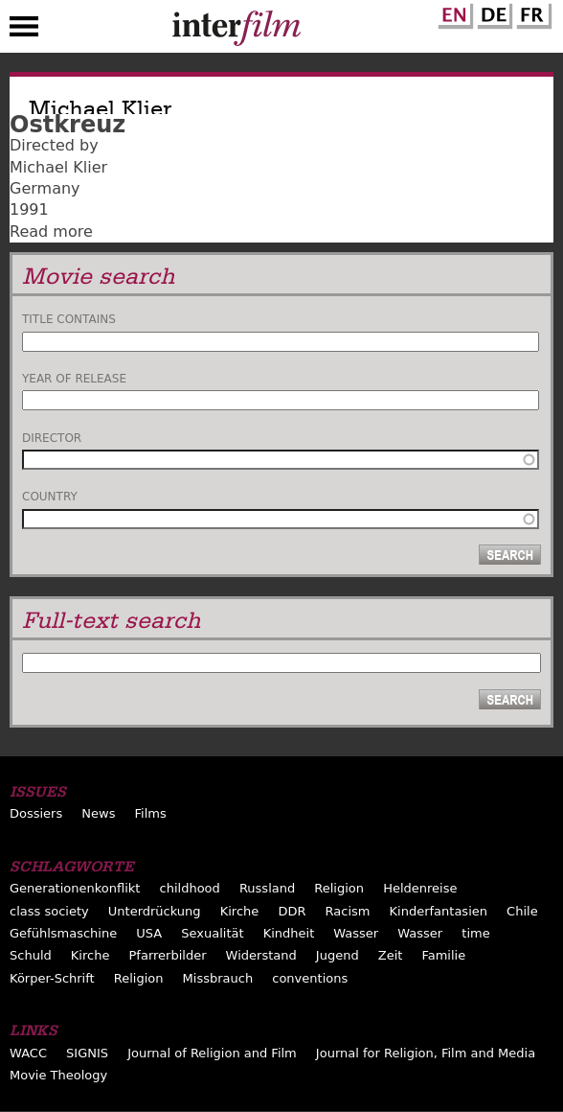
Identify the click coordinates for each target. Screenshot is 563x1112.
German (492, 12)
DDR (291, 911)
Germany (45, 188)
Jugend (337, 955)
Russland (267, 888)
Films (151, 813)
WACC (28, 1053)
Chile (522, 911)
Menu (24, 30)
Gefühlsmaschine (63, 933)
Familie (443, 955)
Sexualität (212, 933)
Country (50, 496)
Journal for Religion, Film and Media (425, 1053)
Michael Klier (58, 167)
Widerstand (261, 955)
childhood (190, 888)
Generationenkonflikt (75, 888)
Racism (348, 911)
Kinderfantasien (438, 911)
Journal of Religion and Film (212, 1053)
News (98, 813)
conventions (310, 978)
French (531, 12)
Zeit (390, 955)
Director (51, 438)
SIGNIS (87, 1053)
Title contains (69, 319)
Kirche (239, 911)
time (475, 933)
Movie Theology (58, 1075)
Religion (339, 888)
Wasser (355, 933)
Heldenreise (420, 888)
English (453, 12)
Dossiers (36, 813)
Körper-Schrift (52, 978)
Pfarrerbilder (168, 955)
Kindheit (289, 933)
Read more (51, 231)
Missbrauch (218, 978)
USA (149, 933)
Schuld (31, 955)
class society (49, 911)
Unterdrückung (154, 911)
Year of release (74, 378)
